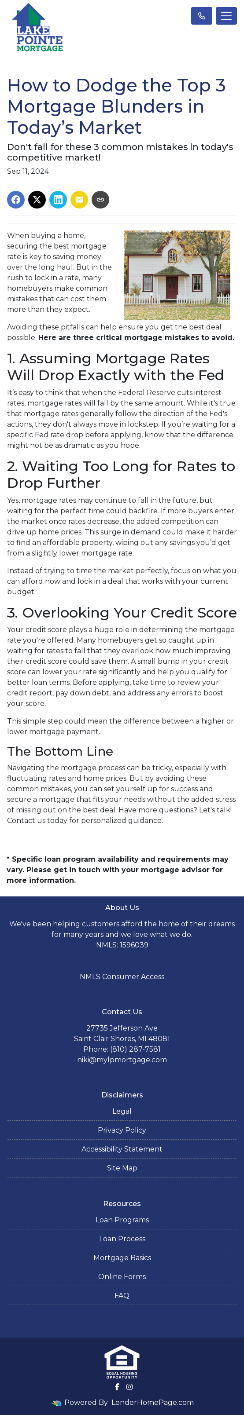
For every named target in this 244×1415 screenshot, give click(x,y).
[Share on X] (37, 199)
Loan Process (122, 1239)
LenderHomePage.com (152, 1402)
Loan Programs (122, 1220)
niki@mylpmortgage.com (122, 1060)
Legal (122, 1111)
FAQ (122, 1295)
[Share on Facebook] (16, 199)
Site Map (122, 1168)
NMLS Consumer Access (122, 977)
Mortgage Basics (122, 1258)
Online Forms (122, 1276)
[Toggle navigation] (226, 16)
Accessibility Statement (122, 1149)
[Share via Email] (79, 199)
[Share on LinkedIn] (58, 199)
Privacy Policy (122, 1130)
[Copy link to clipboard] (100, 199)
